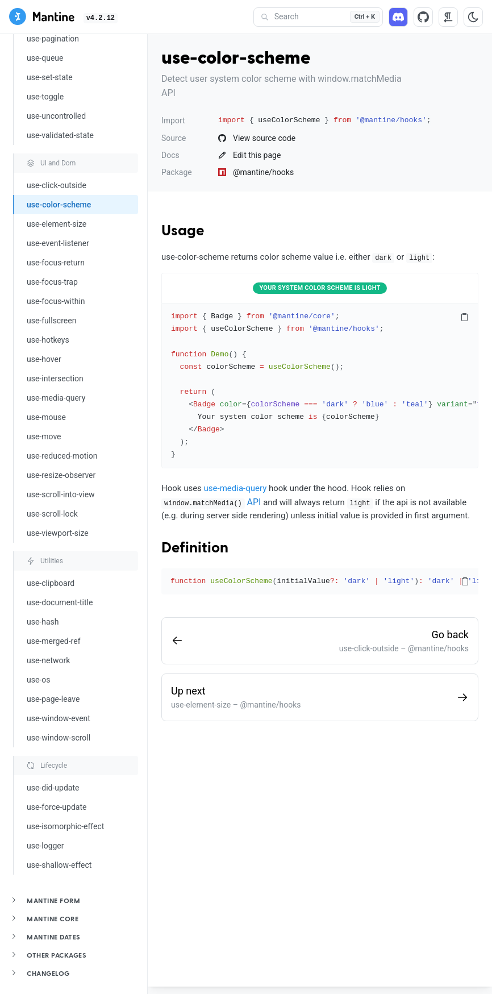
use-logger (45, 845)
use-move (44, 436)
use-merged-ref (54, 641)
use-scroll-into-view (61, 494)
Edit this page (249, 155)
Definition (194, 548)
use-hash (43, 621)
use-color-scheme (59, 204)
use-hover (44, 359)
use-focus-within (56, 301)
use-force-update (56, 807)
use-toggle (45, 96)
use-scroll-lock (52, 513)
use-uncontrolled (56, 115)
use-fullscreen (51, 320)
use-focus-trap (52, 281)
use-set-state (50, 77)
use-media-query (56, 397)
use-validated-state (60, 135)
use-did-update (53, 787)
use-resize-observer (61, 475)
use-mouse (46, 417)
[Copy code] (464, 317)
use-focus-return (56, 262)
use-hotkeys (48, 339)
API (254, 502)
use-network (48, 660)
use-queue (45, 58)
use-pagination (53, 38)
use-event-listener (58, 243)
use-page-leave (53, 699)
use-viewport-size (58, 533)
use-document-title (60, 602)
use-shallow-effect (59, 865)
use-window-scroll (58, 737)
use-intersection (55, 378)
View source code (256, 138)
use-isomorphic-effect (65, 826)
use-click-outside (56, 185)
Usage (182, 231)
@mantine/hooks (256, 172)
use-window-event (58, 718)
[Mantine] (41, 18)
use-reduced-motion (62, 455)
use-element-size (56, 223)
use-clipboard (50, 583)
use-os (38, 679)
